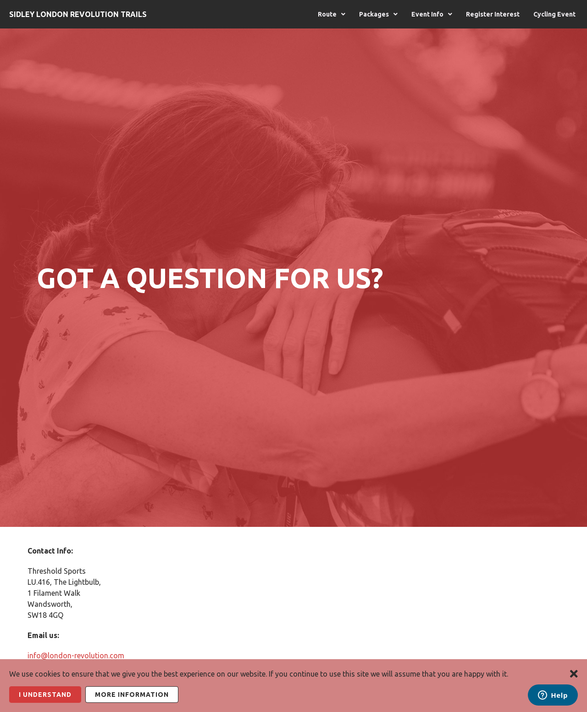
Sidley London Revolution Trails (78, 14)
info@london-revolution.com (76, 655)
